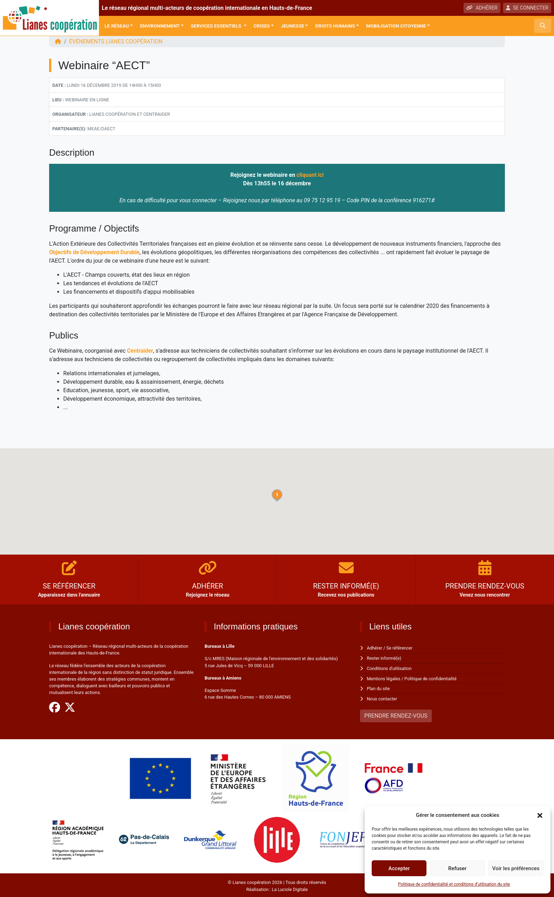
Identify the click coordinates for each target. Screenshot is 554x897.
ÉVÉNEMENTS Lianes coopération (117, 41)
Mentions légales (384, 678)
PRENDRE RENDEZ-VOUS (396, 714)
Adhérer (375, 648)
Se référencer (400, 648)
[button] (539, 815)
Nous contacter (382, 697)
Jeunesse (292, 26)
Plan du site (378, 687)
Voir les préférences (516, 868)
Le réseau (117, 26)
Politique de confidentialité (432, 678)
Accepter (398, 868)
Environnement (159, 26)
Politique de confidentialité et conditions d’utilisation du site (454, 884)
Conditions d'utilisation (390, 668)
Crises (262, 26)
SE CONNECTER (527, 8)
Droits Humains (335, 26)
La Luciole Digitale (289, 888)
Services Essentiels (216, 26)
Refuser (457, 868)
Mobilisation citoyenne (396, 26)
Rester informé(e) (384, 657)
